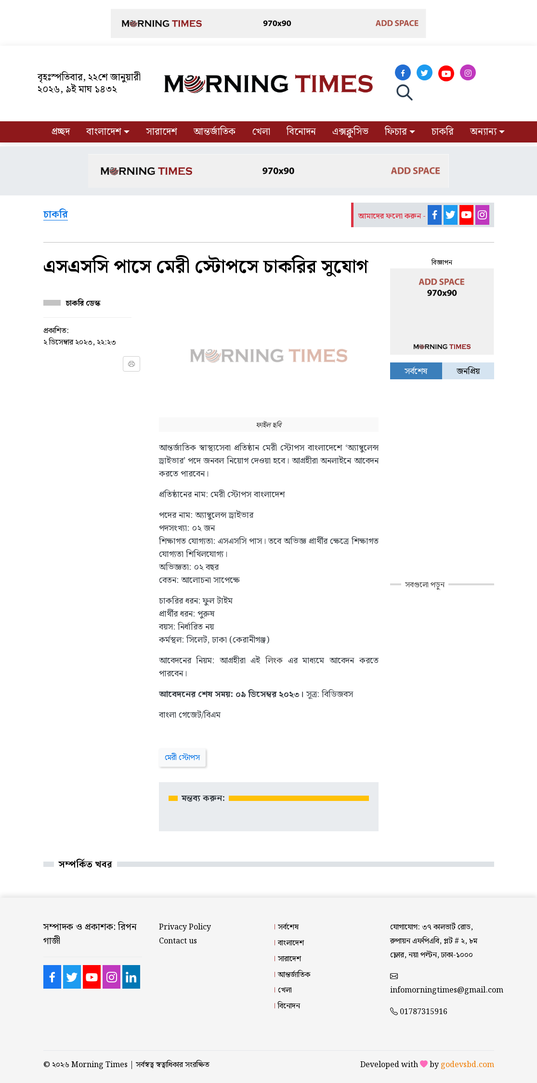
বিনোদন (301, 132)
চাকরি (443, 132)
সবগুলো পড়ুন (425, 585)
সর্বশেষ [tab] (416, 371)
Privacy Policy (185, 927)
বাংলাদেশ (291, 943)
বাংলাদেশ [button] (103, 132)
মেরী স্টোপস (182, 758)
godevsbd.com (467, 1065)
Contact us (178, 941)
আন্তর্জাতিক (215, 132)
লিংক (274, 660)
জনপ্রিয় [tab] (468, 371)
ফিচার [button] (396, 132)
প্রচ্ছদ (61, 132)
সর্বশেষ (288, 927)
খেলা (261, 132)
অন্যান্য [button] (483, 132)
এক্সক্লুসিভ (350, 132)
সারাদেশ (161, 132)
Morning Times (99, 1065)
